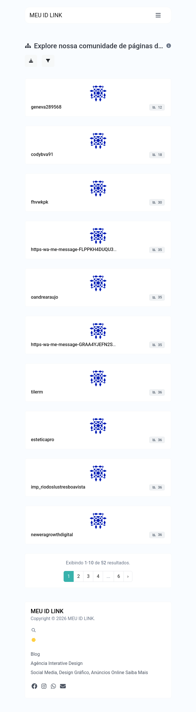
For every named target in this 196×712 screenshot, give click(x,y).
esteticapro (42, 439)
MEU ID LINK (46, 15)
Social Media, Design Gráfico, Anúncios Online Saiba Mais (89, 672)
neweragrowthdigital (52, 534)
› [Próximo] (128, 576)
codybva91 (42, 154)
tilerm (37, 392)
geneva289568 (46, 107)
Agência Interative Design (57, 663)
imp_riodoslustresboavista (58, 487)
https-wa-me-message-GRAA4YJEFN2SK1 (74, 344)
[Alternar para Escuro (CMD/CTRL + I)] (34, 640)
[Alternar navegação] (158, 15)
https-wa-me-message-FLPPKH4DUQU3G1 (75, 249)
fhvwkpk (39, 202)
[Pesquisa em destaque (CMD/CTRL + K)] (34, 630)
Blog (35, 654)
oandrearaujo (44, 297)
